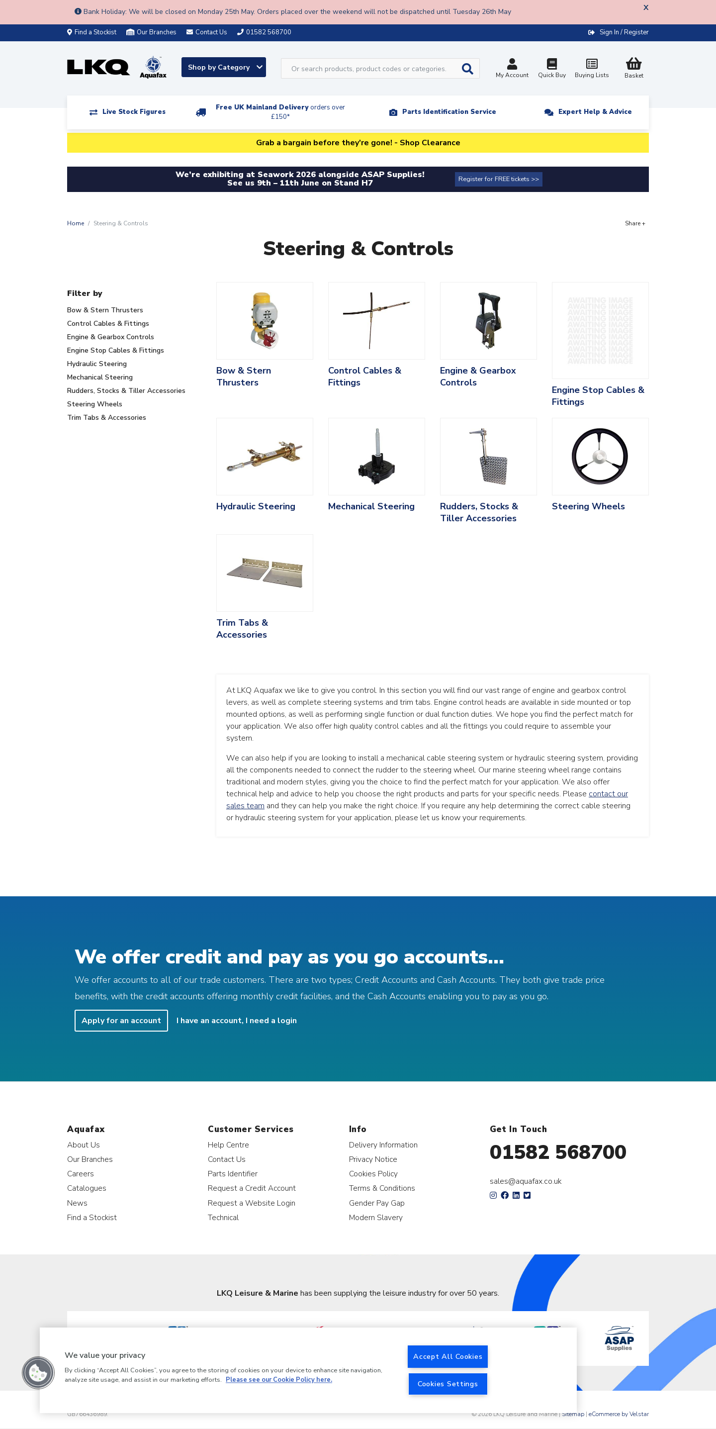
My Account (512, 69)
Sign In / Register (624, 32)
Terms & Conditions (382, 1188)
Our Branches (151, 32)
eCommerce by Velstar (619, 1414)
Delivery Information (383, 1145)
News (77, 1203)
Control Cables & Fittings (108, 323)
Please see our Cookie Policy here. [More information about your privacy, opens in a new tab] (279, 1380)
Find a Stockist (91, 32)
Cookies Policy (373, 1173)
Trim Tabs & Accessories (106, 417)
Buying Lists (591, 69)
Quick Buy (552, 69)
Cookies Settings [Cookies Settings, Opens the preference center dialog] (448, 1384)
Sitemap (573, 1414)
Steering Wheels (94, 404)
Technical (223, 1217)
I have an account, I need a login (237, 1020)
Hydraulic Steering (97, 364)
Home (75, 223)
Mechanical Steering (100, 377)
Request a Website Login (251, 1203)
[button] (38, 1373)
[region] (308, 1370)
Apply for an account (121, 1020)
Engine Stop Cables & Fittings (115, 350)
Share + (635, 223)
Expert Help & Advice (595, 111)
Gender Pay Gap (377, 1203)
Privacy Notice (373, 1159)
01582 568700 (558, 1152)
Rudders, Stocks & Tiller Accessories (126, 390)
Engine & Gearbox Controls (110, 337)
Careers (80, 1173)
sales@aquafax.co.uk (526, 1181)
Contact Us (227, 1159)
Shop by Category (225, 67)
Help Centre (228, 1145)
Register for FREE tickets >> (498, 179)
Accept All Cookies (447, 1356)
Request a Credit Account (252, 1188)
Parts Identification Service (449, 111)
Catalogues (86, 1188)
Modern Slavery (376, 1217)
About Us (83, 1145)
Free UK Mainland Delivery (280, 112)
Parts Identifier (233, 1173)
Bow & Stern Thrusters (105, 310)
